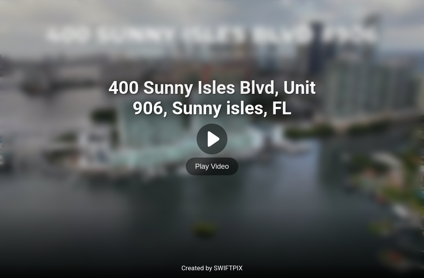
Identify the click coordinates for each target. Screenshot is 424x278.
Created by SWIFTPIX (212, 268)
